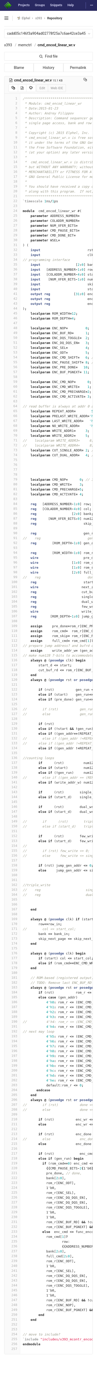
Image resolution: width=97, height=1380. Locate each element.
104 (12, 601)
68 (12, 426)
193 (12, 1036)
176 (12, 953)
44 (12, 308)
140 (12, 777)
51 (12, 342)
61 (12, 391)
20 (12, 191)
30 (12, 240)
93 (12, 548)
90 (12, 533)
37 (12, 274)
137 (12, 763)
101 (12, 587)
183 (12, 987)
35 (12, 264)
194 (12, 1041)
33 (12, 255)
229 (12, 1212)
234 (12, 1236)
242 (12, 1275)
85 (12, 509)
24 (12, 211)
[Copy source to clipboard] (13, 88)
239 (12, 1261)
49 (12, 333)
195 (12, 1046)
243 (12, 1280)
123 (12, 694)
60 (12, 386)
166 (12, 904)
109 (12, 626)
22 (12, 201)
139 (12, 772)
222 (12, 1178)
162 (12, 885)
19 (12, 186)
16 (12, 172)
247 (12, 1300)
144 (12, 797)
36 (12, 269)
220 (12, 1168)
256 (12, 1344)
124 (12, 699)
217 (12, 1153)
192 (12, 1031)
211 (12, 1124)
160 (12, 875)
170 (12, 924)
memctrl (25, 45)
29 (12, 235)
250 (12, 1315)
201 (12, 1075)
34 (12, 259)
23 (12, 206)
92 (12, 543)
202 (12, 1080)
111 (12, 636)
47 (12, 323)
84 (12, 504)
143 (12, 792)
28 (12, 230)
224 (12, 1188)
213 (12, 1134)
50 (12, 338)
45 (12, 313)
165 (12, 899)
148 (12, 816)
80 (12, 484)
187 (12, 1007)
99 (12, 577)
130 (12, 728)
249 (12, 1310)
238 (12, 1256)
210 (12, 1119)
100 (12, 582)
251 (12, 1319)
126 (12, 709)
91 (12, 538)
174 (12, 943)
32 (12, 250)
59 (12, 382)
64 (12, 406)
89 (12, 528)
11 (12, 147)
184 (12, 992)
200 (12, 1070)
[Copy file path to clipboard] (85, 80)
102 (12, 592)
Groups (40, 5)
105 (12, 606)
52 (12, 347)
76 (12, 465)
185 (12, 997)
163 (12, 890)
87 (12, 518)
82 (12, 494)
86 (12, 513)
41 (12, 294)
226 (12, 1197)
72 (12, 445)
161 (12, 880)
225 (12, 1192)
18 (12, 181)
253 (12, 1329)
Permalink (78, 68)
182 (12, 982)
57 (12, 372)
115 (12, 655)
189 (12, 1017)
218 (12, 1158)
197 (12, 1056)
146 (12, 807)
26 (12, 220)
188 (12, 1012)
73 (12, 450)
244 (12, 1285)
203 (12, 1085)
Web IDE (57, 88)
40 (12, 289)
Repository (54, 18)
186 (12, 1002)
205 (12, 1095)
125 (12, 704)
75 (12, 460)
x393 (8, 45)
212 (12, 1129)
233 (12, 1231)
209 (12, 1114)
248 (12, 1305)
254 (12, 1334)
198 (12, 1061)
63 (12, 401)
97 (12, 567)
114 (12, 650)
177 (12, 958)
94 (12, 553)
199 (12, 1065)
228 (12, 1207)
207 (12, 1104)
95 (12, 557)
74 (12, 455)
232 (12, 1227)
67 (12, 421)
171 (12, 929)
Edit (42, 88)
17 (12, 176)
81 (12, 489)
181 (12, 977)
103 (12, 596)
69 (12, 430)
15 (12, 167)
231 (12, 1222)
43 (12, 303)
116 (12, 660)
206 (12, 1100)
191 (12, 1026)
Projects (24, 5)
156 (12, 855)
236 (12, 1246)
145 (12, 802)
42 (12, 299)
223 (12, 1183)
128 (12, 719)
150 (12, 826)
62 (12, 396)
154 (12, 846)
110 (12, 631)
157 (12, 860)
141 (12, 782)
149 (12, 821)
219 (12, 1163)
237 (12, 1251)
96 (12, 562)
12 (12, 152)
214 (12, 1139)
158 (12, 865)
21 (12, 196)
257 (12, 1349)
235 (12, 1241)
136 (12, 758)
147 (12, 811)
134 (12, 748)
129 (12, 723)
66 (12, 416)
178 (12, 963)
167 (12, 909)
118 (12, 670)
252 (12, 1324)
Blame (19, 68)
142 (12, 787)
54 (12, 357)
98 (12, 572)
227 (12, 1202)
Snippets (56, 5)
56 (12, 367)
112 (12, 640)
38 (12, 279)
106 (12, 611)
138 (12, 767)
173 (12, 938)
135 (12, 753)
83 (12, 499)
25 (12, 215)
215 (12, 1144)
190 (12, 1021)
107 (12, 616)
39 (12, 284)
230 (12, 1217)
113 (12, 645)
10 (12, 142)
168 (12, 914)
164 (12, 894)
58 (12, 377)
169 (12, 919)
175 (12, 948)
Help (71, 5)
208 (12, 1109)
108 (12, 621)
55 (12, 362)
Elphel (23, 18)
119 (12, 675)
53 (12, 352)
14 (12, 162)
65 (12, 411)
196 (12, 1051)
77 (12, 469)
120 (12, 680)
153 (12, 841)
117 (12, 665)
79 (12, 479)
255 (12, 1339)
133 (12, 743)
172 (12, 934)
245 (12, 1290)
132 (12, 738)
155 (12, 850)
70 (12, 435)
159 (12, 870)
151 (12, 831)
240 (12, 1266)
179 (12, 968)
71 (12, 440)
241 (12, 1271)
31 (12, 245)
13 (12, 157)
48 (12, 328)
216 (12, 1148)
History (48, 68)
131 (12, 733)
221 (12, 1173)
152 (12, 836)
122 (12, 689)
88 (12, 523)
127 (12, 714)
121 (12, 684)
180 (12, 973)
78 (12, 474)
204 (12, 1090)
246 (12, 1295)
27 (12, 225)
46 (12, 318)
